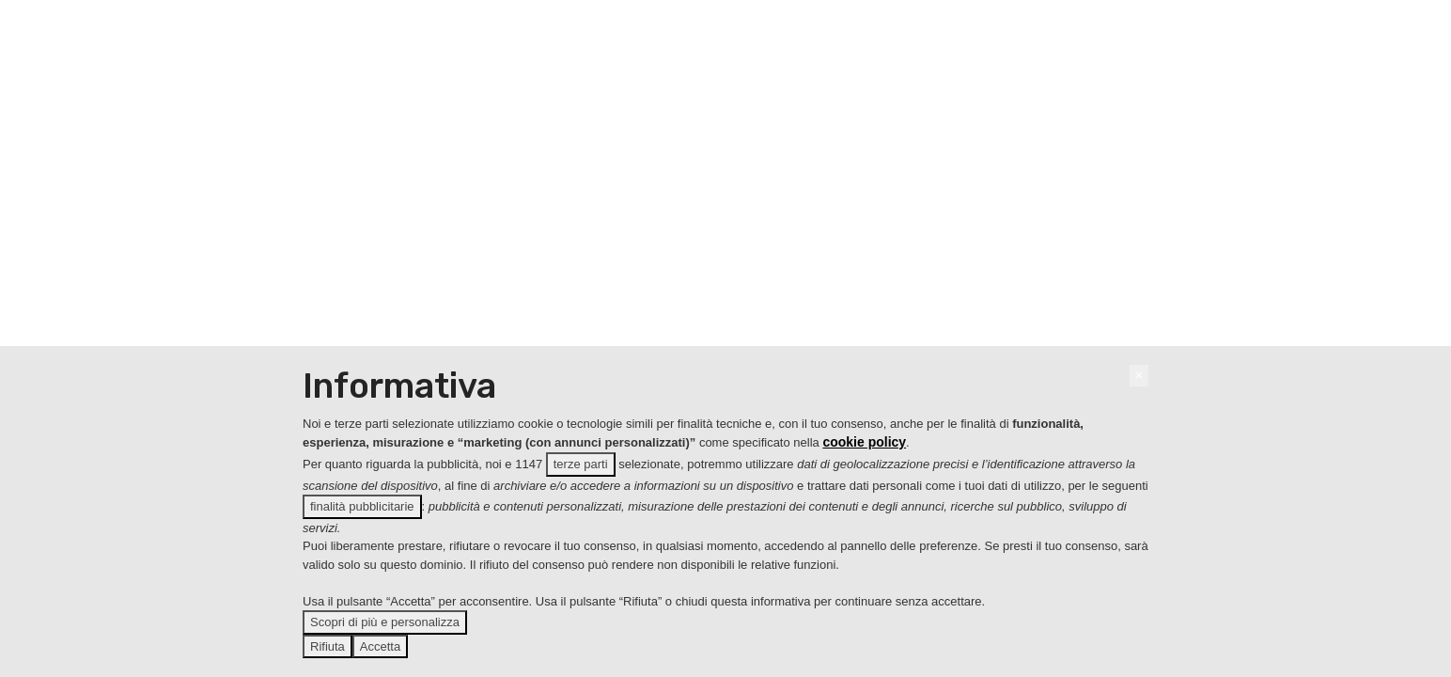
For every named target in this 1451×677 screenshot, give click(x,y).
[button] (1139, 375)
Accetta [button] (380, 646)
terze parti (581, 464)
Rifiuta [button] (327, 646)
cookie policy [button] (864, 441)
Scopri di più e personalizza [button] (385, 622)
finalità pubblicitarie (362, 506)
